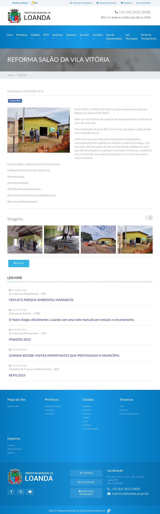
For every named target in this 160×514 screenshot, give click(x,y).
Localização (86, 480)
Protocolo (86, 412)
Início (10, 34)
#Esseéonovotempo (18, 181)
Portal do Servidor (90, 427)
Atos (122, 405)
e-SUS (85, 420)
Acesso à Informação (104, 3)
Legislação (49, 409)
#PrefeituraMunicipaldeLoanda (24, 187)
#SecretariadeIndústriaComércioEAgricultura (31, 194)
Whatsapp (43, 100)
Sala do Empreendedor (114, 36)
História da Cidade (53, 405)
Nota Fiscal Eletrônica (129, 412)
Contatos (97, 34)
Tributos (86, 416)
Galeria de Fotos (14, 448)
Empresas (57, 34)
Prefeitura (21, 34)
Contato (86, 471)
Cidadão (35, 34)
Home (11, 73)
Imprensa (71, 34)
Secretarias (50, 412)
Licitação (124, 409)
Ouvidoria (125, 3)
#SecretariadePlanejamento (22, 200)
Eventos (11, 444)
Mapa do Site (13, 405)
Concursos (87, 409)
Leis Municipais (132, 36)
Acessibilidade (142, 3)
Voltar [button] (19, 262)
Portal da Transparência (77, 3)
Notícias (22, 73)
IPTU (46, 34)
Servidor (84, 34)
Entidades (86, 405)
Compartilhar (15, 99)
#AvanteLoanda (15, 175)
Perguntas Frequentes (86, 491)
